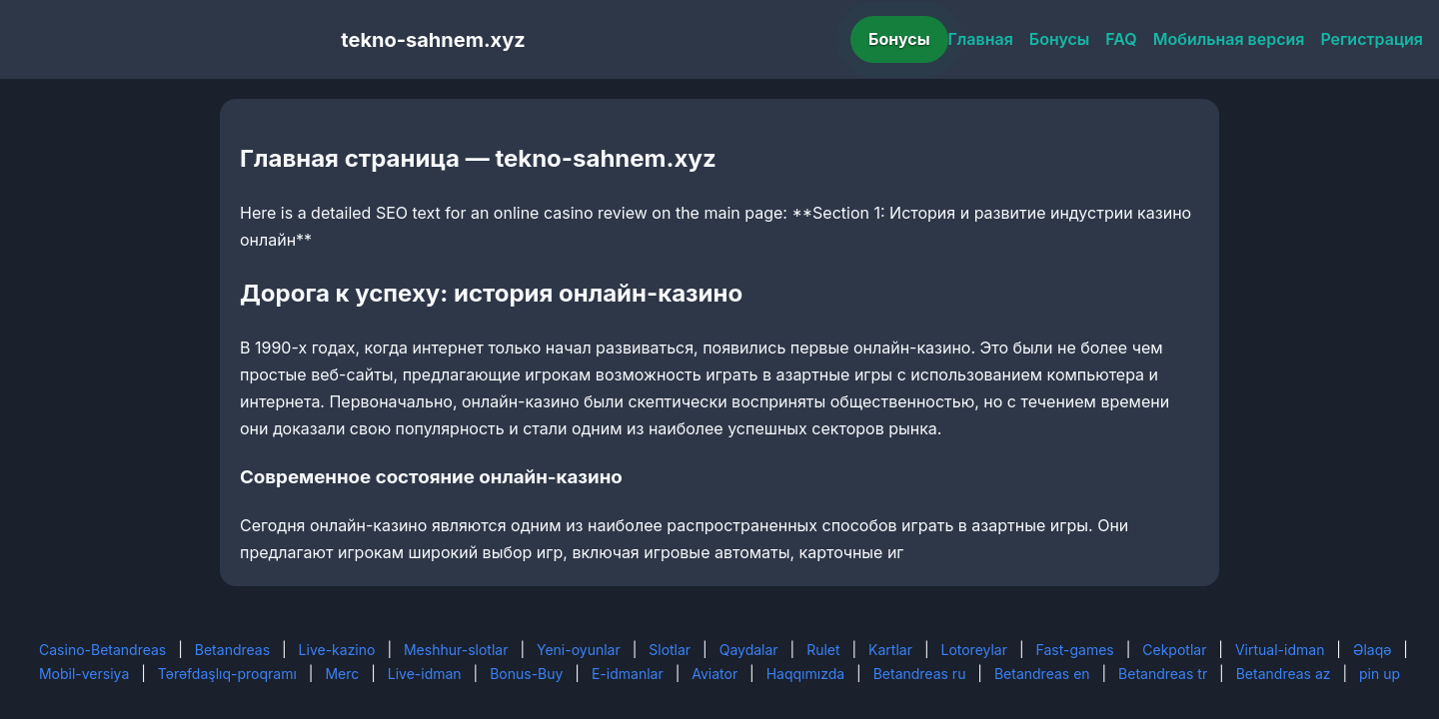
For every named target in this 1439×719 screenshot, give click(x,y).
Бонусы (899, 39)
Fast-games (1075, 649)
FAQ (1120, 39)
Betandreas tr (1162, 673)
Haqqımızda (805, 673)
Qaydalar (749, 649)
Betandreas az (1283, 673)
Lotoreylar (973, 649)
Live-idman (425, 673)
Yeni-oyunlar (579, 649)
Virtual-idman (1279, 649)
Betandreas (232, 649)
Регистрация (1371, 39)
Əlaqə (1372, 649)
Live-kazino (337, 649)
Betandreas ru (919, 673)
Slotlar (670, 649)
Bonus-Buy (526, 673)
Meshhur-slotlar (456, 649)
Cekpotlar (1174, 649)
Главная (980, 39)
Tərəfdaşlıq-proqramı (227, 673)
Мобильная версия (1229, 39)
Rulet (822, 649)
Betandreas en (1042, 673)
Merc (342, 673)
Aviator (714, 673)
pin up (1379, 673)
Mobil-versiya (84, 673)
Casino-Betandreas (102, 649)
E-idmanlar (628, 673)
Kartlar (890, 649)
